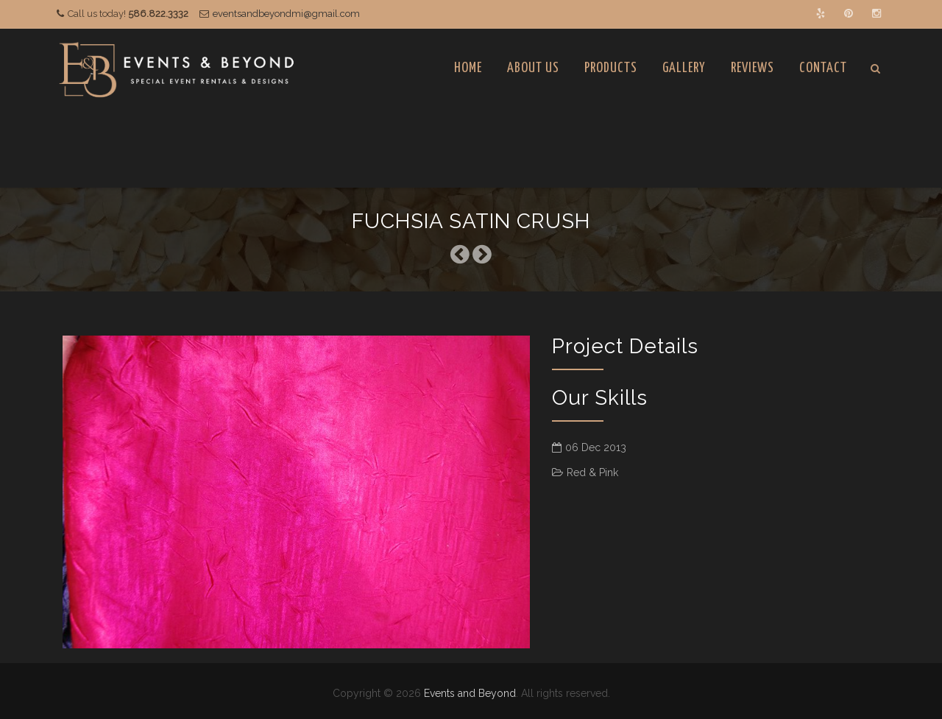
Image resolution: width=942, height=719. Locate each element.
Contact (823, 68)
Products (610, 68)
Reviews (752, 68)
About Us (533, 68)
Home (468, 68)
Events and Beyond (470, 693)
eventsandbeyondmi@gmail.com (286, 13)
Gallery (684, 68)
